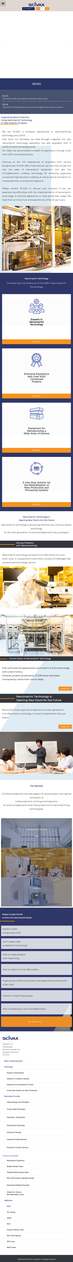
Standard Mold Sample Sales (18, 1172)
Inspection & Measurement (17, 1139)
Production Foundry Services (17, 1147)
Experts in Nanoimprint (15, 1073)
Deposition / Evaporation (16, 1117)
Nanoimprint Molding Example (18, 1185)
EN (42, 8)
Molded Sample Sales (15, 1166)
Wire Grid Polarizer (14, 1236)
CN (47, 8)
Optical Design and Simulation (18, 1102)
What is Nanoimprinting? (13, 1061)
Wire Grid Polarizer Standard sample (20, 1178)
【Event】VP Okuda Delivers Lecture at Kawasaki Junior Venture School (32, 107)
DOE (9, 1206)
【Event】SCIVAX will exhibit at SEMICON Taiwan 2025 (25, 99)
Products (7, 1156)
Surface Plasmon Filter (15, 1230)
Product (36, 888)
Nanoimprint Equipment (15, 1160)
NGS (9, 1224)
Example (14, 1156)
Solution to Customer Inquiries (18, 1079)
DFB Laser (11, 1241)
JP (38, 8)
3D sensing (11, 1212)
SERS (9, 1218)
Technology (8, 1067)
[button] (3, 3)
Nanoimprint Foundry (12, 1096)
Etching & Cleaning (14, 1132)
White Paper (11, 1247)
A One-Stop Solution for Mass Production (22, 1090)
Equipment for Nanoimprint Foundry (20, 1085)
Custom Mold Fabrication (16, 1109)
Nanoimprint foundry (37, 859)
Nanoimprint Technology (16, 1125)
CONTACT (28, 8)
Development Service (36, 829)
